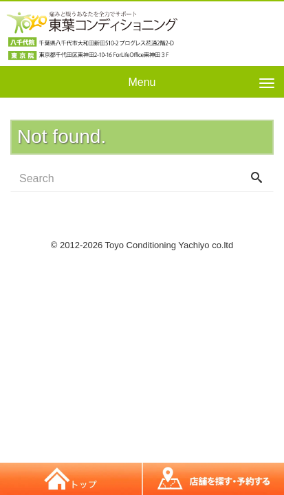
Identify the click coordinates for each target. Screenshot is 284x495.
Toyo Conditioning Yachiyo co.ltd (169, 245)
